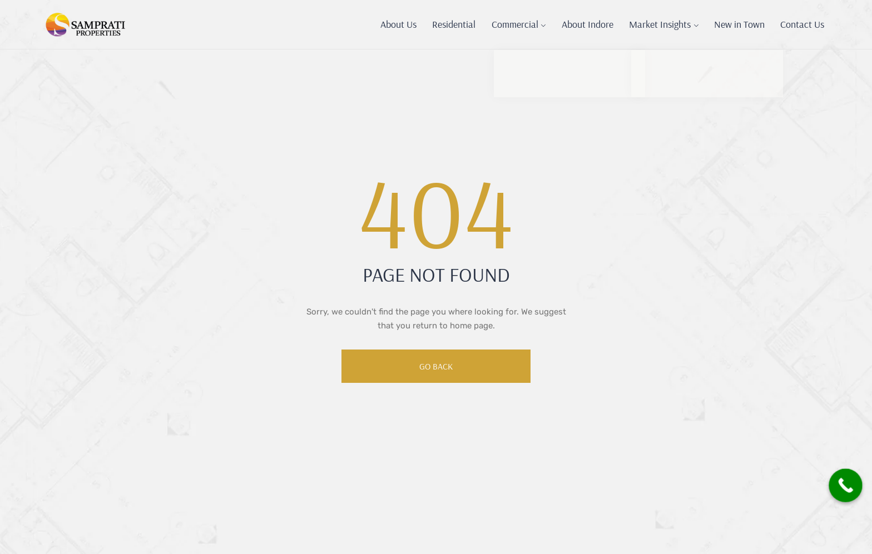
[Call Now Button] (840, 483)
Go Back (436, 366)
